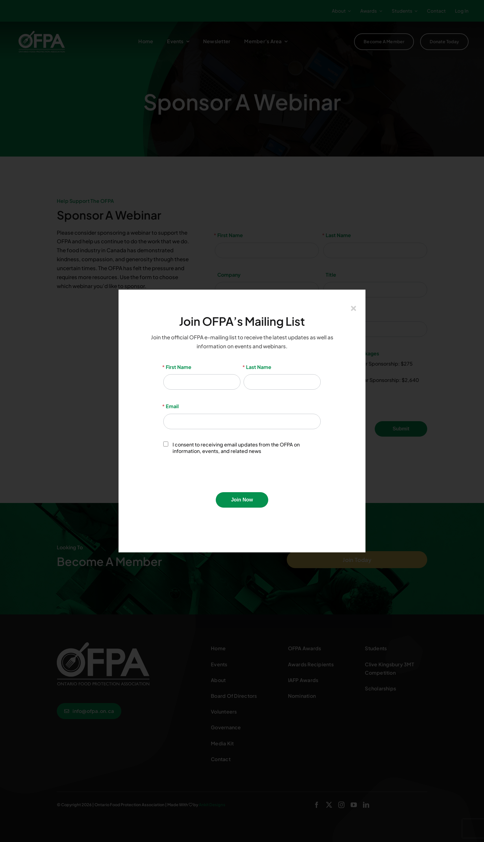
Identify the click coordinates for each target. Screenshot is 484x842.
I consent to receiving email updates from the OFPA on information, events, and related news (231, 448)
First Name (177, 367)
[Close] (353, 308)
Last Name (257, 367)
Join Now (242, 499)
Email (171, 406)
